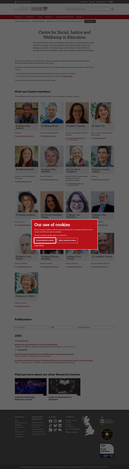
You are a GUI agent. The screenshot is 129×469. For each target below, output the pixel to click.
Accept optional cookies (45, 240)
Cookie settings (39, 245)
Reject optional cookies (67, 240)
